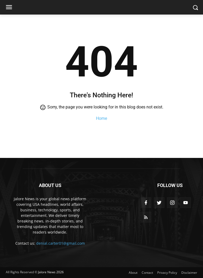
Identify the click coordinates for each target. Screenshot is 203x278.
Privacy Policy (167, 272)
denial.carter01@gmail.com (60, 243)
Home (101, 118)
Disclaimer (189, 272)
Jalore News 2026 (51, 272)
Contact (147, 272)
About (133, 272)
